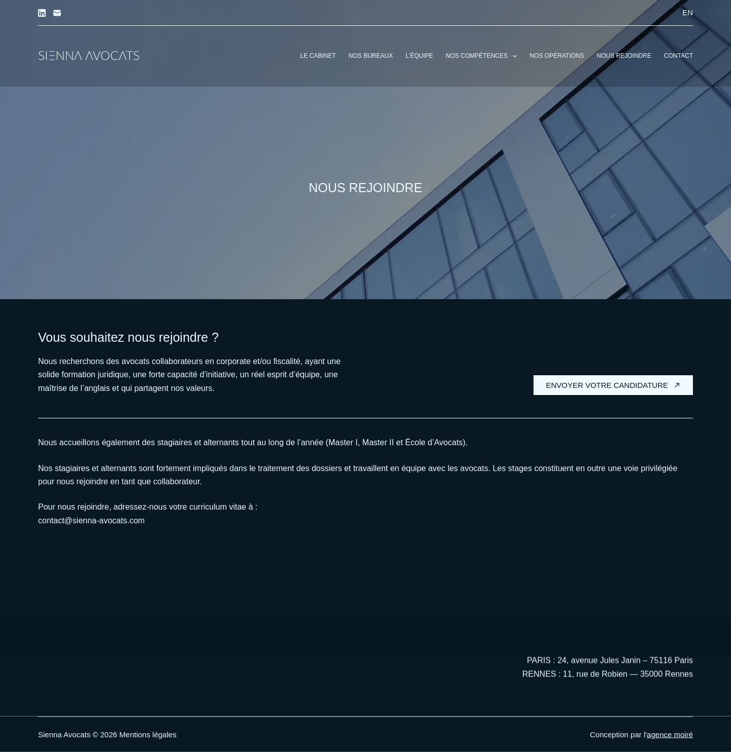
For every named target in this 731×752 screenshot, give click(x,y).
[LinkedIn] (42, 13)
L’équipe (419, 55)
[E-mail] (57, 13)
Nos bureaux (371, 55)
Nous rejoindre (624, 55)
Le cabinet (318, 55)
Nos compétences (483, 56)
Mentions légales (148, 734)
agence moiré (670, 734)
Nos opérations (556, 55)
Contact (678, 55)
